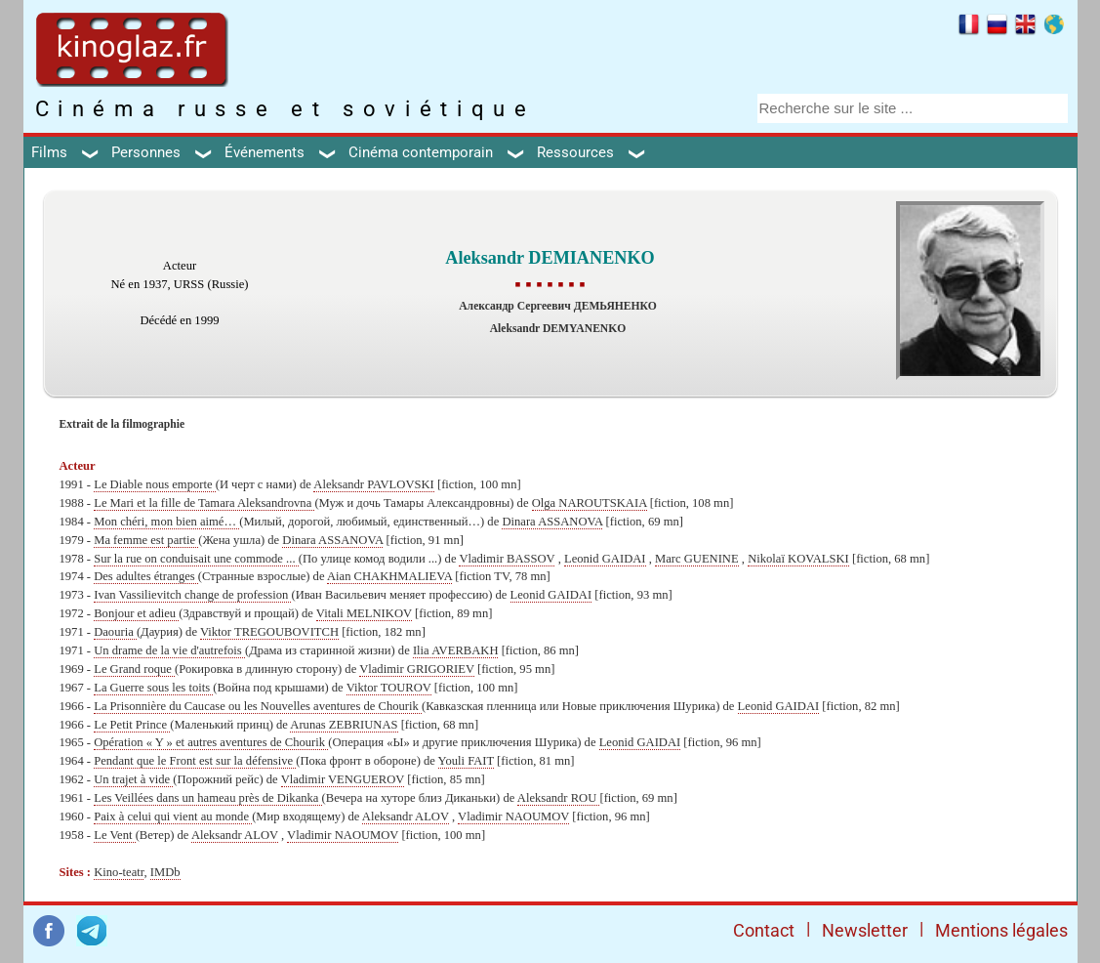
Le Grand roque (134, 669)
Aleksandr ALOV (405, 816)
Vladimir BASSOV (506, 558)
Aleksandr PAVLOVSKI (373, 484)
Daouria (115, 632)
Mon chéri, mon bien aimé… (166, 521)
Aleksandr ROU (558, 798)
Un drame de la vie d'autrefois (169, 650)
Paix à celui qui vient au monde (173, 816)
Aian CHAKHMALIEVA (389, 576)
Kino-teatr (118, 872)
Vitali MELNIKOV (364, 613)
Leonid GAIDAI (605, 558)
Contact (763, 930)
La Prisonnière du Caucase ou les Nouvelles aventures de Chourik (258, 706)
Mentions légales (1001, 930)
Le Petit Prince (132, 725)
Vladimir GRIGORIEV (416, 669)
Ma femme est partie (146, 540)
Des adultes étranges (146, 576)
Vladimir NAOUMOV (513, 816)
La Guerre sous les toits (153, 687)
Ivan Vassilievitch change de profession (192, 595)
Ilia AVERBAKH (456, 650)
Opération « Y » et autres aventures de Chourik (211, 742)
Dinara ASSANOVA (552, 521)
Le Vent (114, 835)
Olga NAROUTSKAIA (589, 503)
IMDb (165, 872)
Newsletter (865, 930)
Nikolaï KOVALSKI (798, 558)
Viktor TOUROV (388, 687)
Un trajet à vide (133, 779)
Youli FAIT (466, 761)
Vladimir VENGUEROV (343, 779)
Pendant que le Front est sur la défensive (195, 761)
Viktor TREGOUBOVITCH (269, 632)
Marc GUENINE (697, 558)
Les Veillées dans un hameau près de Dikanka (207, 798)
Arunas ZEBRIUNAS (343, 725)
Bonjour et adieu (136, 613)
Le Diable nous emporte (155, 484)
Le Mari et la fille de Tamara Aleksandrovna (204, 503)
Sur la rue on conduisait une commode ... (196, 558)
